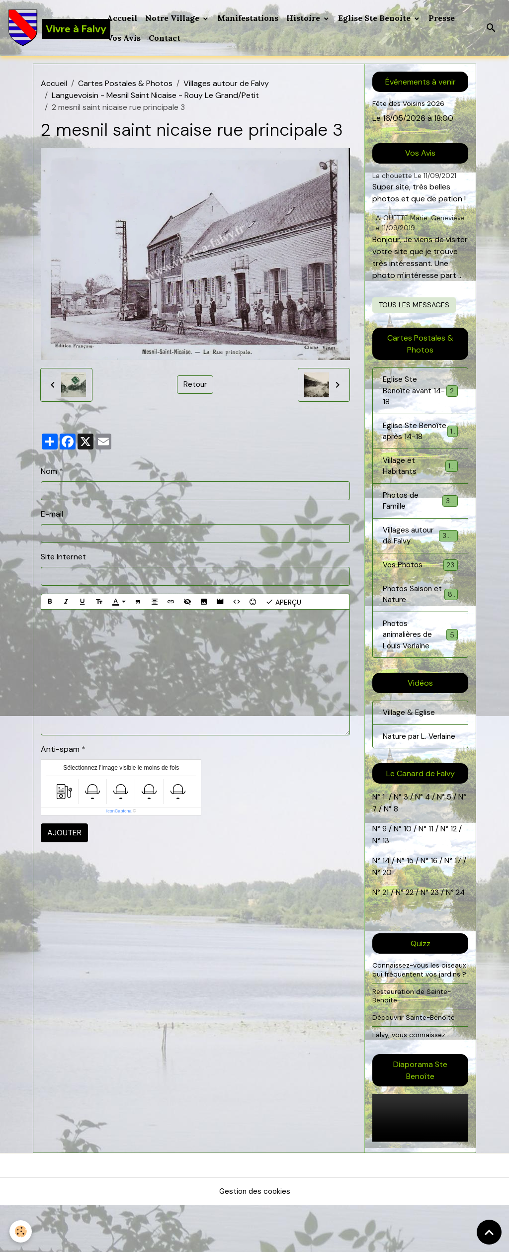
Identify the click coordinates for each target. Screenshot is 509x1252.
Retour (195, 384)
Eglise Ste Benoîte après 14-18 (420, 440)
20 (391, 910)
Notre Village (174, 18)
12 (455, 866)
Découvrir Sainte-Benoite (415, 1064)
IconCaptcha (119, 810)
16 (435, 898)
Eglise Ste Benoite (376, 18)
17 (459, 898)
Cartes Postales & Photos (125, 83)
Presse (442, 18)
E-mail (52, 514)
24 (462, 930)
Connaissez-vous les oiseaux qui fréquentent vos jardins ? (419, 1011)
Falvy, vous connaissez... (412, 1081)
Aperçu (283, 602)
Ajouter (64, 832)
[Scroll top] (489, 1232)
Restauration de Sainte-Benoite (413, 1042)
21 (386, 930)
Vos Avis (125, 38)
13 (385, 878)
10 (407, 866)
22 (409, 930)
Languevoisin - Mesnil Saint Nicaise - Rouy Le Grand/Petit (155, 95)
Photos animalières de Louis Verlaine (421, 657)
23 (436, 930)
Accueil (123, 18)
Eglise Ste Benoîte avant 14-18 (420, 391)
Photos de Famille (420, 518)
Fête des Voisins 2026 (409, 103)
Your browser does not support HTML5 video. (420, 1164)
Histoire (305, 18)
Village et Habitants (420, 482)
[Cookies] (21, 1231)
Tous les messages (414, 304)
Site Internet (63, 556)
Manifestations (248, 18)
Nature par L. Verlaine (406, 767)
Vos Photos (420, 585)
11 (430, 866)
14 (386, 898)
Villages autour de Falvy (226, 83)
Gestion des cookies (254, 1238)
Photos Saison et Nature (420, 615)
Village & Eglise (409, 737)
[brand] (52, 28)
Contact (165, 38)
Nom (49, 471)
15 (411, 898)
